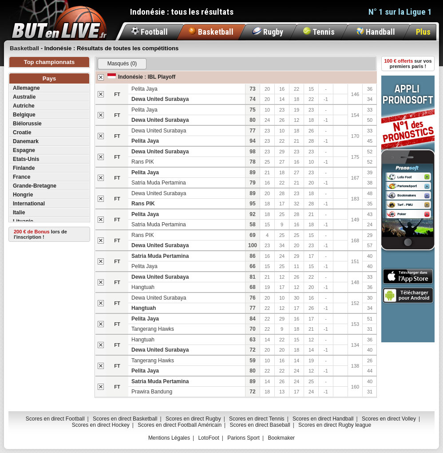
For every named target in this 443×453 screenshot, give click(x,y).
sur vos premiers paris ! (408, 63)
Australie (24, 97)
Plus (423, 31)
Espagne (24, 150)
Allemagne (26, 88)
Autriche (24, 106)
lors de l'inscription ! (40, 234)
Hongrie (23, 195)
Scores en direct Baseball (260, 425)
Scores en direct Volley (389, 419)
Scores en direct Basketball (125, 419)
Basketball (211, 31)
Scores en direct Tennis (257, 419)
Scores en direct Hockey (101, 425)
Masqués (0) (122, 63)
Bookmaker (281, 438)
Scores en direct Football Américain (180, 425)
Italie (19, 212)
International (29, 203)
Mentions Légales (169, 438)
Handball (375, 31)
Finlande (24, 168)
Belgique (24, 115)
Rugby (267, 31)
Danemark (26, 141)
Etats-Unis (26, 159)
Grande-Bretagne (34, 186)
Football (149, 31)
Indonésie (130, 77)
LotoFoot (208, 438)
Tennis (319, 31)
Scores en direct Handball (323, 419)
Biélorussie (27, 123)
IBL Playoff (161, 77)
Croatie (22, 132)
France (21, 177)
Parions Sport (243, 438)
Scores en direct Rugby (193, 419)
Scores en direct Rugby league (334, 425)
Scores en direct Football (55, 419)
